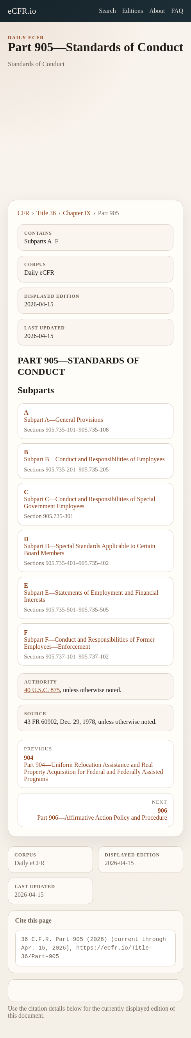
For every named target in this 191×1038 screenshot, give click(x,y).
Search (107, 10)
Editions (132, 10)
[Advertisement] (95, 141)
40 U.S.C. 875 (42, 690)
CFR (23, 213)
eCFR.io (22, 10)
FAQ (177, 10)
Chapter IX (77, 213)
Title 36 (46, 213)
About (157, 10)
